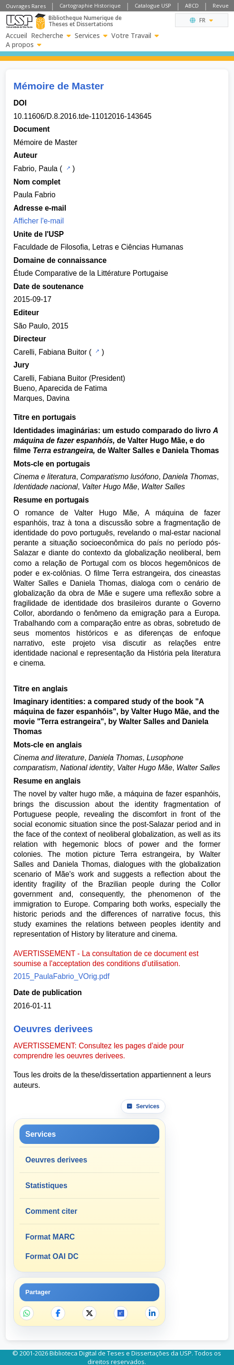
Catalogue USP (153, 5)
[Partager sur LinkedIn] (152, 1313)
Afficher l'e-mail (38, 221)
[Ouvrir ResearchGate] (121, 1313)
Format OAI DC (51, 1256)
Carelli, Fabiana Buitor (50, 352)
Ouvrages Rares (26, 6)
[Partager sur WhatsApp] (27, 1313)
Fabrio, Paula (35, 169)
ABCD (192, 5)
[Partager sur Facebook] (58, 1313)
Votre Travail (135, 35)
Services (91, 35)
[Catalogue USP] (67, 168)
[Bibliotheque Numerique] (40, 21)
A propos (23, 44)
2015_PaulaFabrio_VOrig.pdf (61, 976)
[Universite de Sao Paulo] (19, 21)
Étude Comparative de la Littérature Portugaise (90, 273)
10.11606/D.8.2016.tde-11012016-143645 (82, 116)
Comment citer (51, 1211)
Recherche (51, 35)
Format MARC (50, 1237)
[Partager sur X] (89, 1313)
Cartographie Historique (90, 5)
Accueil (16, 35)
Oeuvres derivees (56, 1160)
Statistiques (46, 1185)
